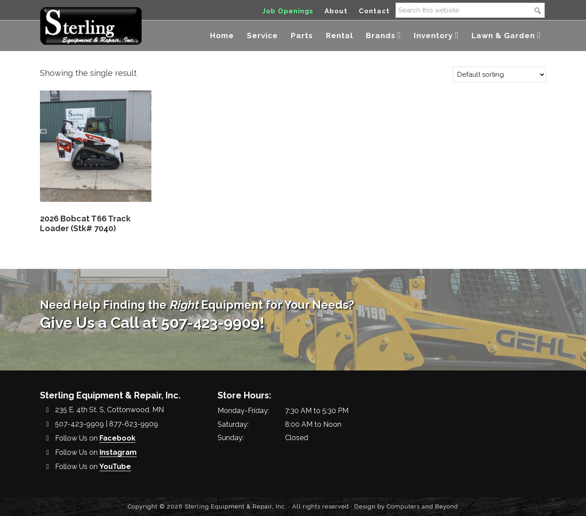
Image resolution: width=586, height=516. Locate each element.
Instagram (118, 452)
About (336, 11)
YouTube (115, 466)
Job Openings (287, 11)
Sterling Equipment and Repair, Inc (91, 25)
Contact (374, 11)
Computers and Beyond (422, 506)
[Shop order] (499, 75)
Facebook (117, 438)
